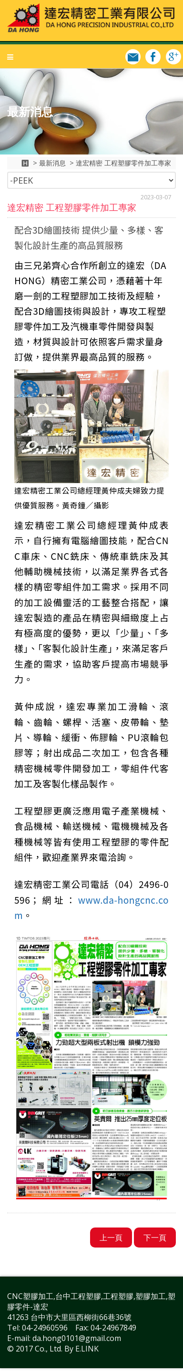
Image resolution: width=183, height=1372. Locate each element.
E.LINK (87, 1348)
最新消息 (52, 162)
